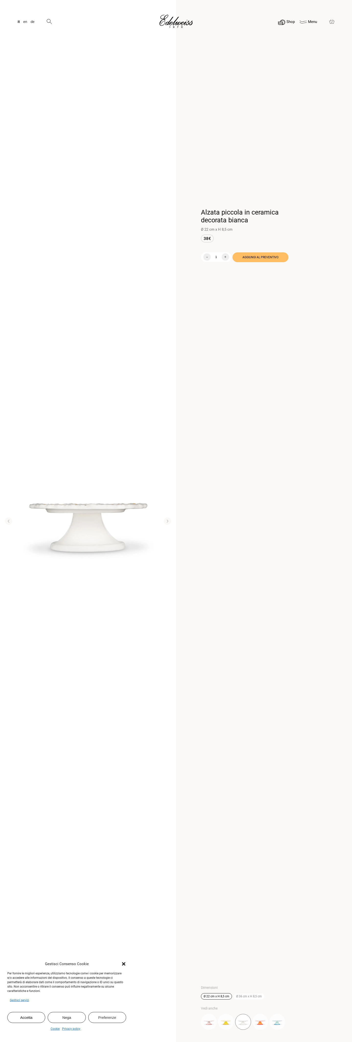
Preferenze (107, 1017)
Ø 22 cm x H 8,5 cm (216, 996)
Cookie (55, 1029)
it (19, 22)
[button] (123, 963)
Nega (66, 1017)
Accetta (26, 1017)
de (32, 22)
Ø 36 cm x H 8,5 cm (249, 996)
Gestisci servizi (19, 1000)
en (25, 22)
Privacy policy (71, 1029)
